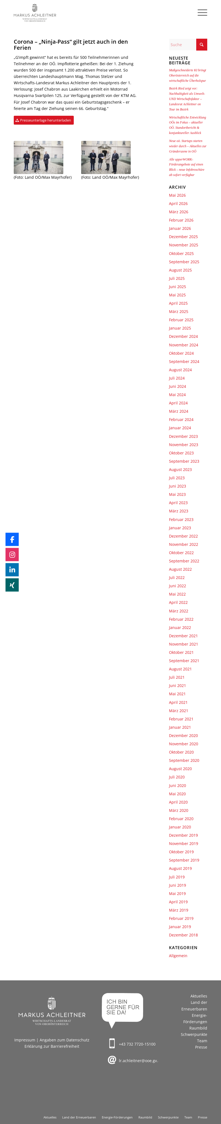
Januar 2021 (180, 727)
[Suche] (188, 45)
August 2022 (180, 569)
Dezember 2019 (183, 835)
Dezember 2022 (183, 536)
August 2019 (180, 868)
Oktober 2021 (181, 652)
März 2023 (178, 511)
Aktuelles (198, 996)
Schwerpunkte (194, 1034)
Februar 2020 (181, 818)
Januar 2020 (180, 827)
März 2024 (178, 411)
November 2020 (183, 743)
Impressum (24, 1040)
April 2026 (178, 203)
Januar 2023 (180, 527)
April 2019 (178, 901)
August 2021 (180, 669)
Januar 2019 (180, 926)
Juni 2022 (177, 585)
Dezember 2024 (183, 336)
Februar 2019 (181, 918)
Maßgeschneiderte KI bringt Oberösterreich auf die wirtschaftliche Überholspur (187, 75)
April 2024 (178, 403)
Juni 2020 (177, 785)
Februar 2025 (181, 319)
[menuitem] (199, 12)
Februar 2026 (181, 220)
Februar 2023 (181, 519)
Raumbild (198, 1028)
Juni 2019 (177, 885)
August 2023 (180, 469)
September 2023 (184, 461)
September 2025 (184, 261)
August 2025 (180, 270)
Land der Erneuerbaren (194, 1005)
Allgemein (178, 955)
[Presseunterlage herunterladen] (44, 120)
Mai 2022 (177, 594)
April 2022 (178, 602)
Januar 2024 (180, 427)
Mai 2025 (177, 295)
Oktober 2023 (181, 453)
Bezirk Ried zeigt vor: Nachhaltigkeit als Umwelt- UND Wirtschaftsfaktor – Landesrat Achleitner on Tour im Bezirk (187, 98)
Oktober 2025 (181, 253)
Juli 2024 (177, 378)
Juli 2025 (177, 278)
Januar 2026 (180, 228)
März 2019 (178, 910)
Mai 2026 (177, 195)
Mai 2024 (177, 394)
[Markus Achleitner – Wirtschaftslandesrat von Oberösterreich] (35, 12)
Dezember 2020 (183, 735)
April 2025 (178, 303)
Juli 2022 (177, 577)
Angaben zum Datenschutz (64, 1040)
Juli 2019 (177, 877)
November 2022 (183, 544)
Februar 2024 (181, 419)
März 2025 (178, 311)
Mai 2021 (177, 693)
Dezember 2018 (183, 935)
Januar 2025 (180, 328)
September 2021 (184, 660)
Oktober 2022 (181, 552)
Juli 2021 (177, 677)
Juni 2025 (177, 286)
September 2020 (184, 760)
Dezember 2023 (183, 436)
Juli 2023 (177, 477)
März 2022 (178, 611)
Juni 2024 (177, 386)
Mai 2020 (177, 793)
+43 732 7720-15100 (137, 1044)
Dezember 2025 (183, 236)
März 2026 (178, 211)
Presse (201, 1047)
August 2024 (180, 369)
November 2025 (183, 245)
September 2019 (184, 860)
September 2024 (184, 361)
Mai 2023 (177, 494)
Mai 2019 (177, 893)
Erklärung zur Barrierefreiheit (51, 1046)
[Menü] (199, 12)
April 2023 (178, 502)
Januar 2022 (180, 627)
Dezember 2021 (183, 635)
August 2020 (180, 768)
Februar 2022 (181, 619)
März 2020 (178, 810)
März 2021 (178, 710)
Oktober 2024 (181, 353)
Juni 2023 (177, 486)
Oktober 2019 (181, 851)
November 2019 (183, 843)
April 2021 (178, 702)
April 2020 (178, 802)
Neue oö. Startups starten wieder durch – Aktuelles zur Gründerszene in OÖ (187, 146)
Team (202, 1040)
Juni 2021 (177, 685)
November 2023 (183, 444)
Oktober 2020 (181, 752)
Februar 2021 (181, 719)
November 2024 (183, 345)
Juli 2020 (177, 777)
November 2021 (183, 644)
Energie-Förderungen (195, 1018)
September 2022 (184, 561)
